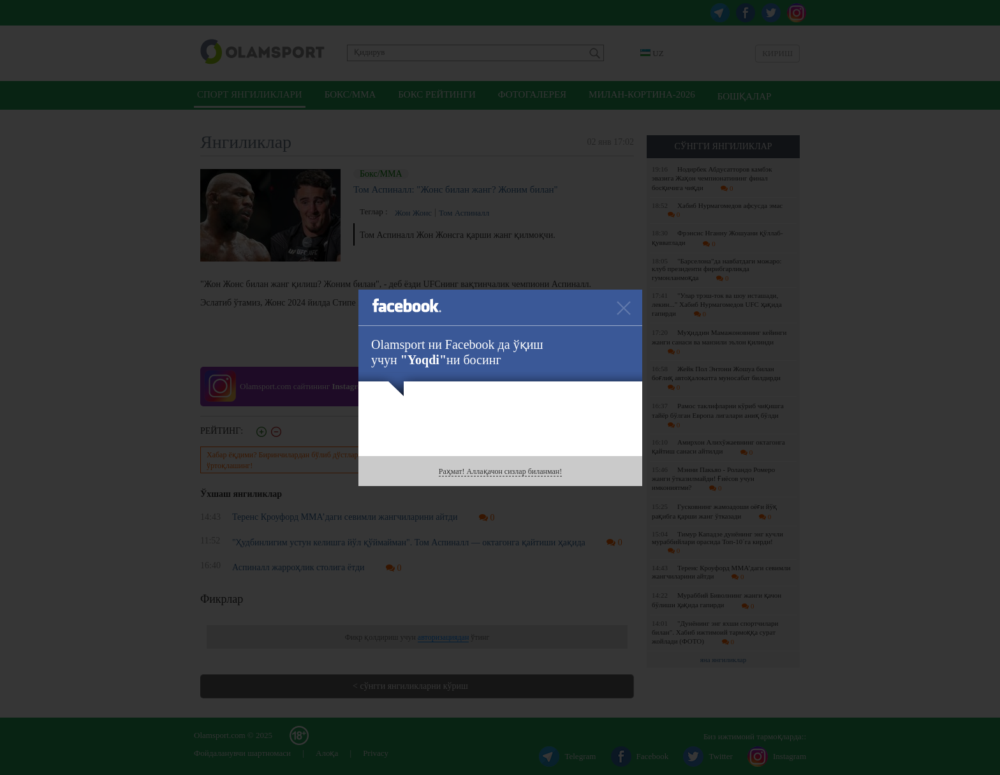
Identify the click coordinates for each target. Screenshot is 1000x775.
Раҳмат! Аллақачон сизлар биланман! (500, 471)
